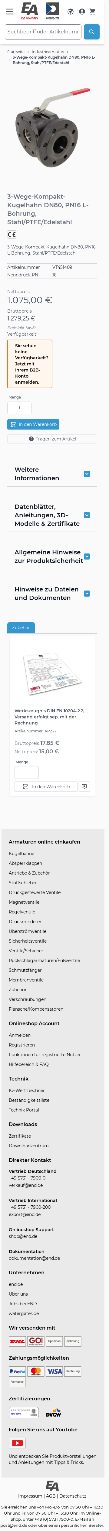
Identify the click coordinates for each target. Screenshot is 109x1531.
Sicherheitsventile (28, 941)
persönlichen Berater (82, 1525)
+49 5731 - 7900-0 (27, 1178)
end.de (16, 1284)
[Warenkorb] (92, 11)
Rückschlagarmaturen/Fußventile (44, 960)
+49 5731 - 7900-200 (30, 1207)
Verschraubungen (27, 999)
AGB (51, 1496)
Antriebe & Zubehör (29, 873)
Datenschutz (72, 1496)
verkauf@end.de (26, 1185)
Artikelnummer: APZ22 (36, 731)
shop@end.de (23, 1236)
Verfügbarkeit (21, 334)
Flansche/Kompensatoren (36, 1009)
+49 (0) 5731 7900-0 (54, 1519)
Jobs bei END (23, 1304)
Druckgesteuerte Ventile (35, 892)
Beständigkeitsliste (29, 1100)
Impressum (31, 1496)
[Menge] (19, 408)
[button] (52, 128)
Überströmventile (27, 931)
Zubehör (21, 627)
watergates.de (24, 1313)
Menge (14, 397)
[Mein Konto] (82, 11)
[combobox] (43, 31)
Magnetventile (24, 902)
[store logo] (40, 10)
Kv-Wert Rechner (27, 1090)
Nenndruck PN (22, 275)
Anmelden (20, 1035)
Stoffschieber (23, 882)
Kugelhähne (21, 853)
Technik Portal (24, 1110)
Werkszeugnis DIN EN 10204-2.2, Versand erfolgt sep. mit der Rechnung (49, 717)
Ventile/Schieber (26, 951)
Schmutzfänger (25, 970)
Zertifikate (20, 1136)
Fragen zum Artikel (52, 439)
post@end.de (13, 1525)
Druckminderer (25, 921)
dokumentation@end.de (34, 1258)
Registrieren (22, 1045)
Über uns (18, 1294)
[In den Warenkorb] (46, 786)
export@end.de (25, 1214)
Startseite (16, 52)
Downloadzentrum (29, 1146)
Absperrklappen (25, 863)
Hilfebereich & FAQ (29, 1064)
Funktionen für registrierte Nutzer (45, 1054)
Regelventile (22, 912)
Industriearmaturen (50, 52)
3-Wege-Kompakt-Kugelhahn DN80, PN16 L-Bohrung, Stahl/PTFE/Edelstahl (54, 60)
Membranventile (26, 980)
